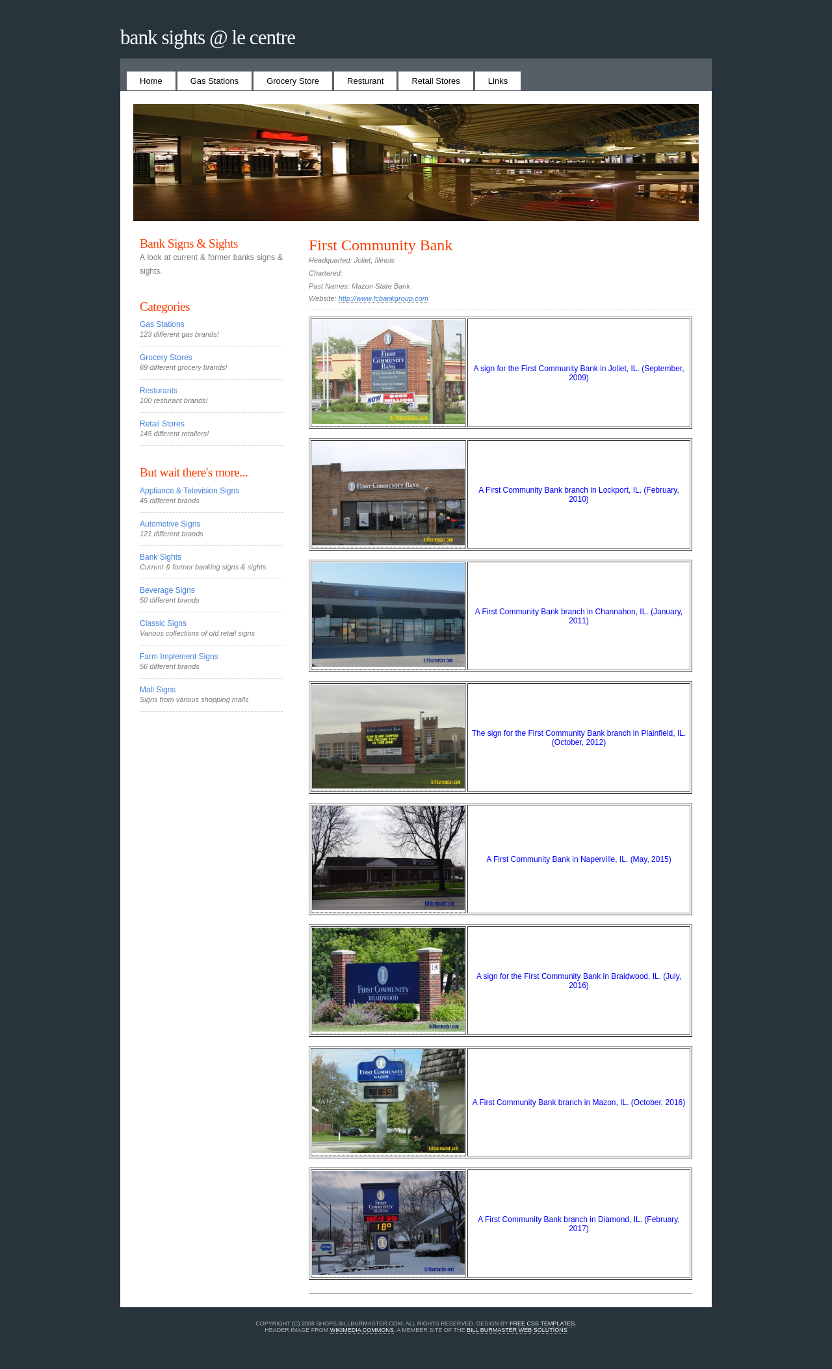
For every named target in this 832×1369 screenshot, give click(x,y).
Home (151, 81)
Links (498, 81)
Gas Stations (214, 81)
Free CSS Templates (542, 1323)
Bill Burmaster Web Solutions (517, 1330)
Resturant (365, 81)
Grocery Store (292, 81)
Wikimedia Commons (362, 1330)
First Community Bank (380, 245)
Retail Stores (435, 81)
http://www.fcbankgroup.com (383, 298)
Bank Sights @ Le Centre (207, 37)
